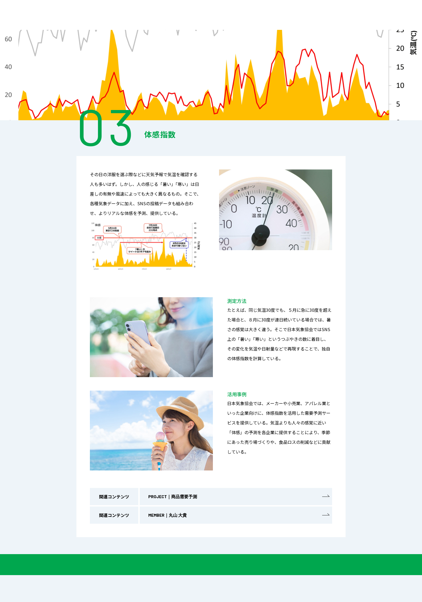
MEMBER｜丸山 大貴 (238, 516)
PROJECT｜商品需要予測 (238, 497)
